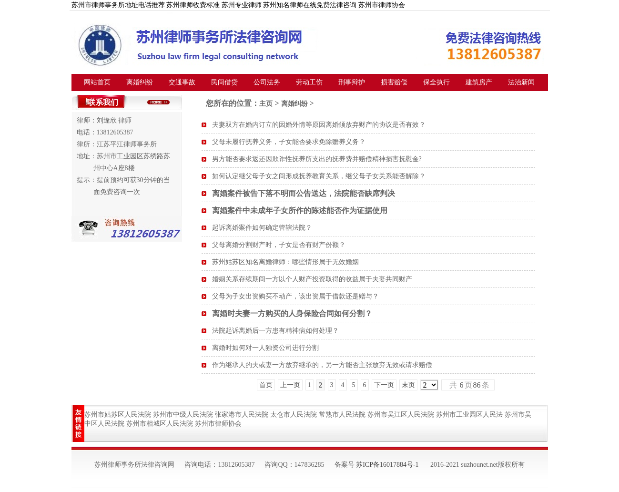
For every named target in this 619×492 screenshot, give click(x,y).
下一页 (384, 385)
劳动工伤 (309, 82)
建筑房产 (479, 82)
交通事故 (182, 82)
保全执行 (436, 82)
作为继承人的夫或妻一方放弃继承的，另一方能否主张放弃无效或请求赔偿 (322, 365)
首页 (266, 385)
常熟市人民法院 (342, 414)
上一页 (290, 385)
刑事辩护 (351, 82)
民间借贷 (224, 82)
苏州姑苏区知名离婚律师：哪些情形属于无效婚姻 (285, 262)
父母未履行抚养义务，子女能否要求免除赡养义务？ (288, 141)
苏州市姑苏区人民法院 (117, 414)
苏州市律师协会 (218, 423)
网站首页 (97, 82)
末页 (408, 385)
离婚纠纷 (139, 82)
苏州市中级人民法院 (183, 414)
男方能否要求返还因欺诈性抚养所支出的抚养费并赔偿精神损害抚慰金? (317, 159)
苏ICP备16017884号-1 (387, 464)
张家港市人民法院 (241, 414)
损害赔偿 (394, 82)
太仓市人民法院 (293, 414)
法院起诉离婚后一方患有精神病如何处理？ (275, 330)
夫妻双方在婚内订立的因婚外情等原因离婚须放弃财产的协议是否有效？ (319, 124)
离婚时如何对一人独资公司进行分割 (265, 347)
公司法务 (267, 82)
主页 (266, 103)
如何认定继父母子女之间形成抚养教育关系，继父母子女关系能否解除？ (319, 176)
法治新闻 (521, 82)
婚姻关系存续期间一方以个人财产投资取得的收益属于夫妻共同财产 (312, 279)
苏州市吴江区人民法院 (400, 414)
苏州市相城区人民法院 (159, 423)
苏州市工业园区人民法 (469, 414)
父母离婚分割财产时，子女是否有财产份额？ (278, 244)
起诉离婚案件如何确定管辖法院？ (262, 227)
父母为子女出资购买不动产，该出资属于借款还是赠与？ (295, 296)
